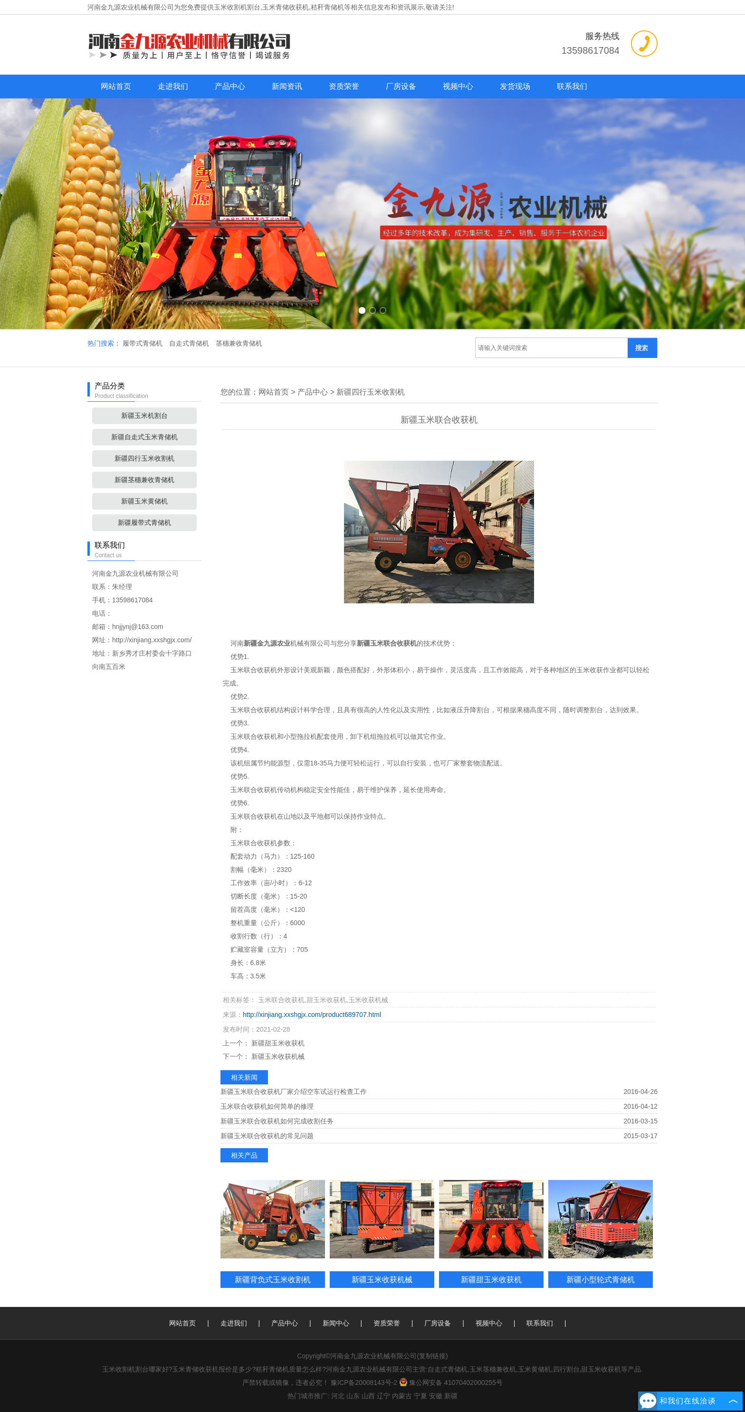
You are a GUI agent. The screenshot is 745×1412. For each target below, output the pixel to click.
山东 (353, 1396)
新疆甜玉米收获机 (277, 1043)
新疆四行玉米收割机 (144, 458)
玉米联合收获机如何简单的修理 (267, 1106)
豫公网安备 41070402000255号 (451, 1382)
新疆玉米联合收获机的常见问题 (267, 1136)
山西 (368, 1396)
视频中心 (458, 86)
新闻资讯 (287, 86)
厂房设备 (401, 86)
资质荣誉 (344, 86)
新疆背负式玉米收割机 (273, 1279)
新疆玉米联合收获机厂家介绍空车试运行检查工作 (293, 1091)
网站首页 (116, 86)
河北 (337, 1396)
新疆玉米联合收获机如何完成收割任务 (277, 1121)
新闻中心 (336, 1323)
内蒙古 (402, 1396)
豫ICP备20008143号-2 (364, 1382)
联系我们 (572, 86)
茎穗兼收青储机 (239, 343)
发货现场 (515, 86)
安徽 (435, 1396)
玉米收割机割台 (237, 7)
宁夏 (420, 1396)
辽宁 (383, 1396)
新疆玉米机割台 (144, 415)
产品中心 (230, 86)
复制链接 (432, 1356)
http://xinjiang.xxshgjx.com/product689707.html (312, 1014)
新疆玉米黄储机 (144, 501)
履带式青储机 (143, 343)
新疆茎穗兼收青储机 (144, 480)
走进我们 (173, 86)
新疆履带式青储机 (144, 522)
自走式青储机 (190, 343)
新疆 (451, 1396)
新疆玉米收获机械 (277, 1056)
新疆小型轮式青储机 (600, 1279)
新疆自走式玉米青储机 (144, 437)
